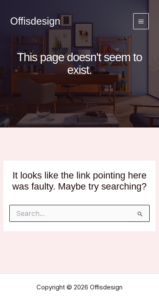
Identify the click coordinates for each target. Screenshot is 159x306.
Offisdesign (35, 21)
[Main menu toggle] (141, 21)
